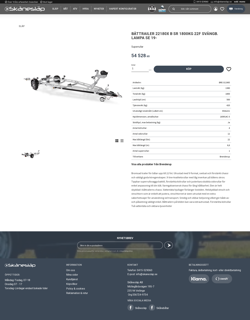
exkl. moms (239, 1)
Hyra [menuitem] (86, 9)
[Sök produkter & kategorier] (194, 8)
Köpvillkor (71, 283)
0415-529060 (202, 1)
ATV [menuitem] (75, 9)
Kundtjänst (72, 279)
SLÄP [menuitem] (55, 9)
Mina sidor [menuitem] (215, 9)
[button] (222, 9)
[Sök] (173, 8)
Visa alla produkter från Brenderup (151, 164)
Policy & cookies (75, 288)
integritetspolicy (125, 251)
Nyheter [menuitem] (99, 9)
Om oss (70, 270)
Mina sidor (72, 274)
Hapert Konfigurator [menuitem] (122, 9)
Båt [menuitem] (65, 9)
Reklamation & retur (77, 293)
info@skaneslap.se (223, 1)
